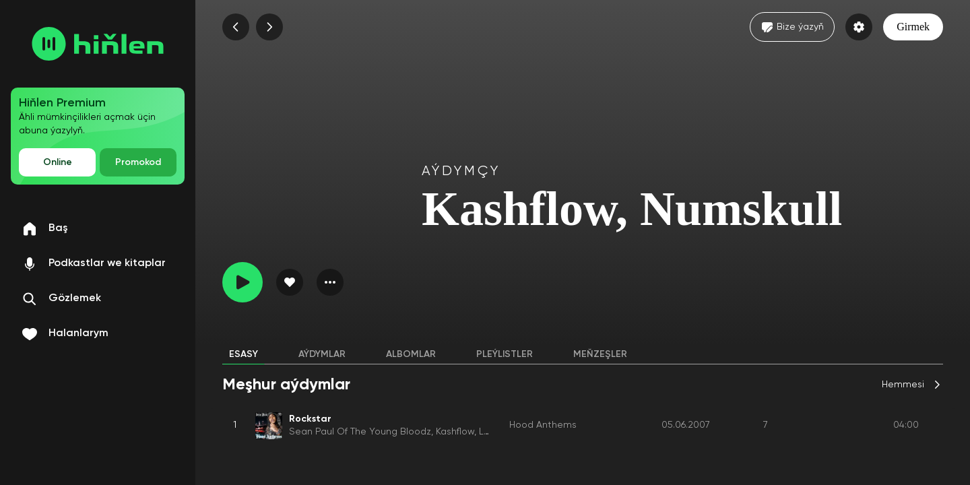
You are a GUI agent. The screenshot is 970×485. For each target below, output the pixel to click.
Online (57, 162)
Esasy (243, 354)
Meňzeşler (600, 354)
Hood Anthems (543, 425)
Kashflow (455, 432)
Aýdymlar (322, 354)
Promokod (138, 162)
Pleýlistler (504, 354)
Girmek (913, 26)
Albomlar (411, 354)
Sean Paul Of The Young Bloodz (360, 432)
